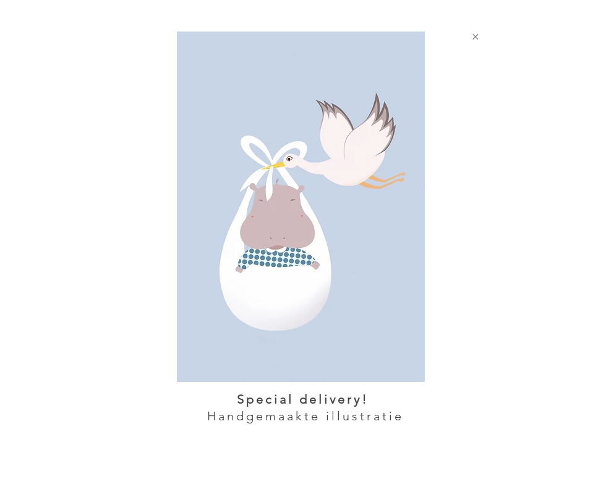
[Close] (475, 36)
